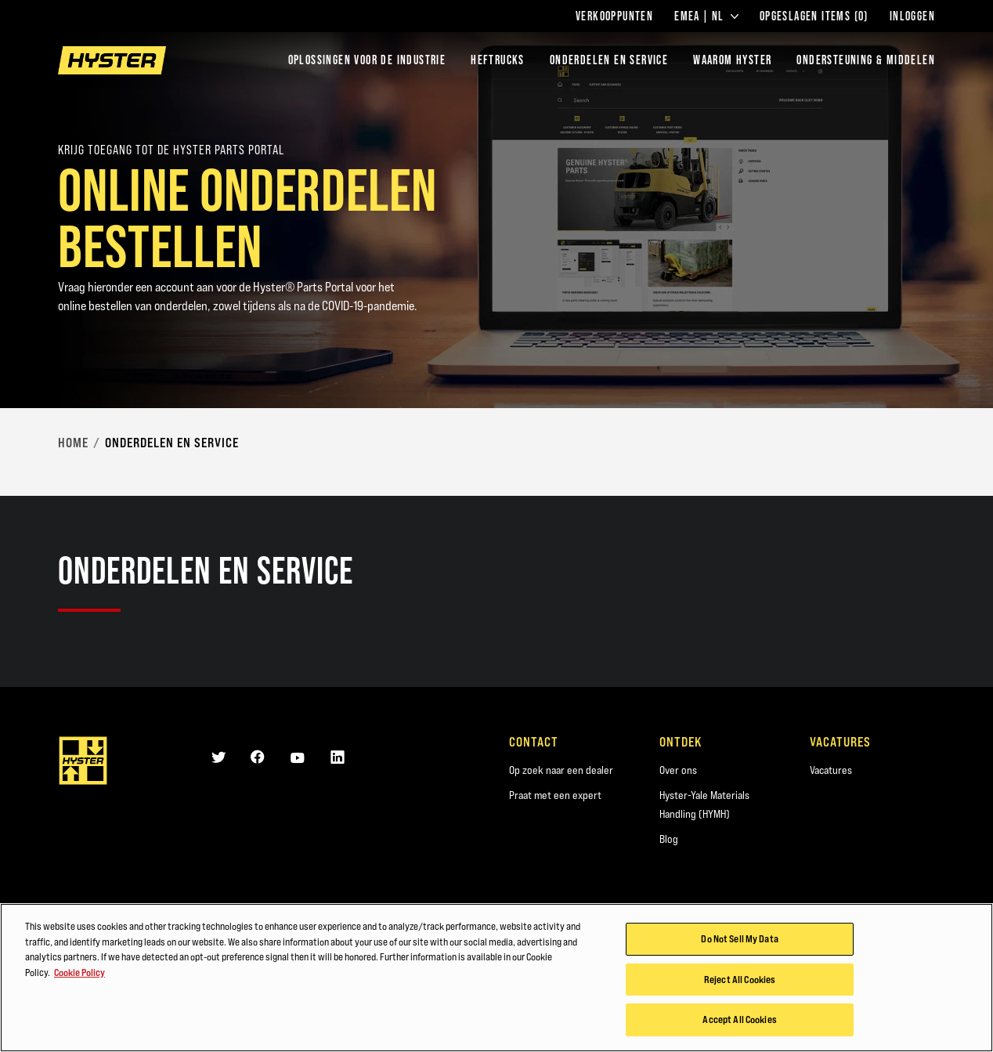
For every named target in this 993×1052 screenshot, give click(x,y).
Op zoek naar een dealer (561, 770)
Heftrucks (498, 59)
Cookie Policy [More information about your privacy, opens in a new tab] (79, 972)
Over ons (678, 770)
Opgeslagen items (814, 16)
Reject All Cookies (739, 979)
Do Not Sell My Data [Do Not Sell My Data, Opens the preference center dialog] (739, 938)
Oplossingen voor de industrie (367, 59)
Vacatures (831, 770)
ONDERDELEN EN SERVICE (609, 59)
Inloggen (912, 16)
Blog (668, 839)
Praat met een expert (555, 795)
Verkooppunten (614, 16)
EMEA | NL (706, 16)
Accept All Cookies (739, 1019)
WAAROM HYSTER (732, 59)
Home (73, 442)
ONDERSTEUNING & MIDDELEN (865, 59)
